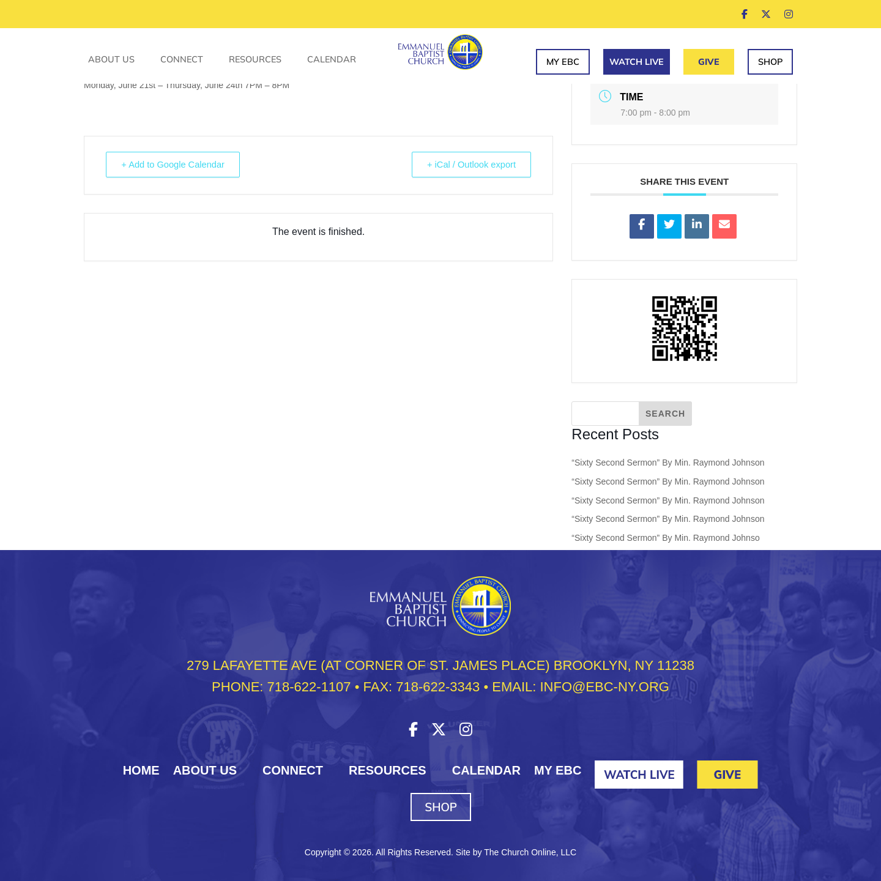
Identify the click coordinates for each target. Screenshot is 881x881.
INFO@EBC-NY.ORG (604, 686)
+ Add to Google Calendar (176, 165)
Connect (181, 60)
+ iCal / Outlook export (468, 165)
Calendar (331, 60)
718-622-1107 (309, 686)
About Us (111, 60)
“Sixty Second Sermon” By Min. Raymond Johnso (665, 538)
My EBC (562, 61)
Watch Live (636, 61)
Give (708, 61)
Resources (255, 60)
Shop (770, 61)
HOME (141, 770)
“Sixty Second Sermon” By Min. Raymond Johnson (667, 462)
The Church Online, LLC (530, 852)
